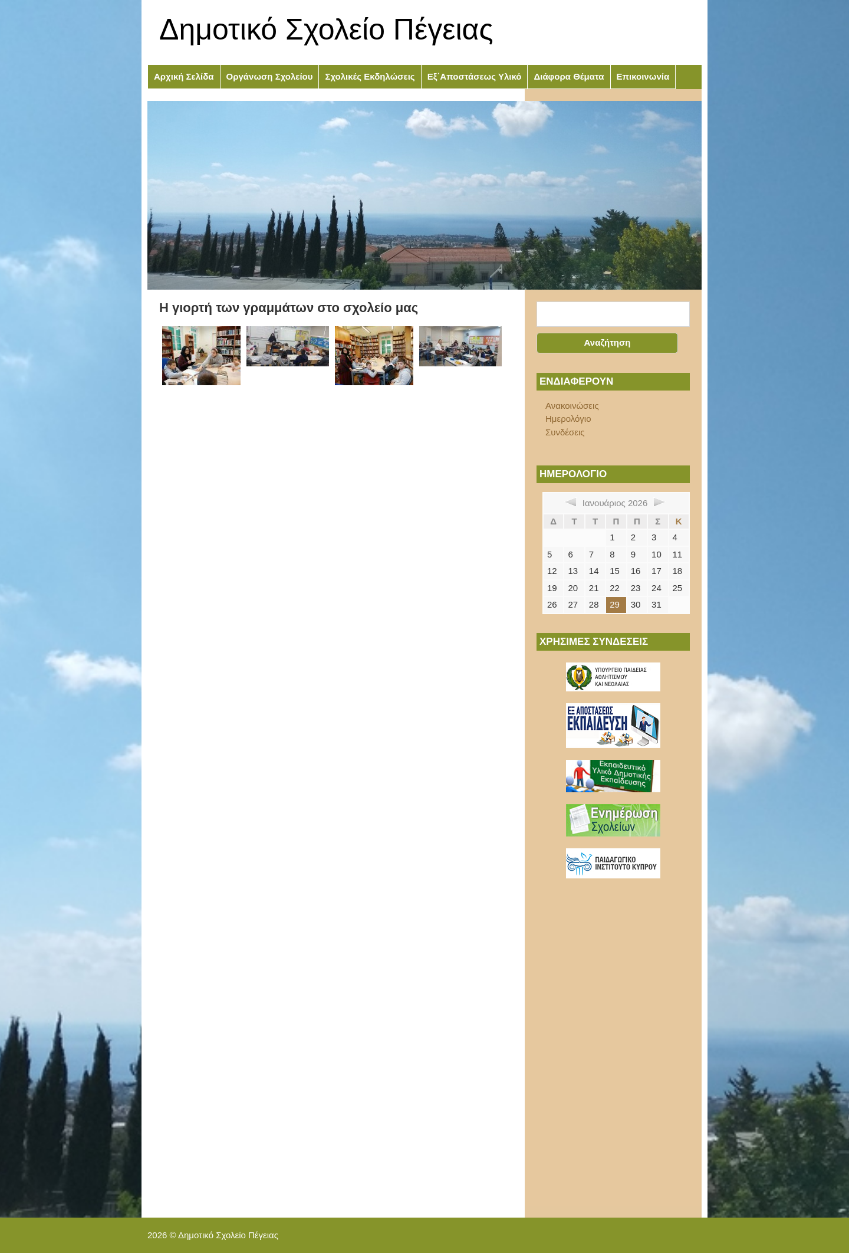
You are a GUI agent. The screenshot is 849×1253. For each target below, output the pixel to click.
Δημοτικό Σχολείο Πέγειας (326, 29)
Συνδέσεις (565, 432)
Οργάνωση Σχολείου (269, 76)
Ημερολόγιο (568, 419)
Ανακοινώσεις (572, 406)
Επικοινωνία (643, 76)
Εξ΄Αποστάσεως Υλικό (474, 76)
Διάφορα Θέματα (569, 76)
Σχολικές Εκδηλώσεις (369, 76)
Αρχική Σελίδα (184, 76)
